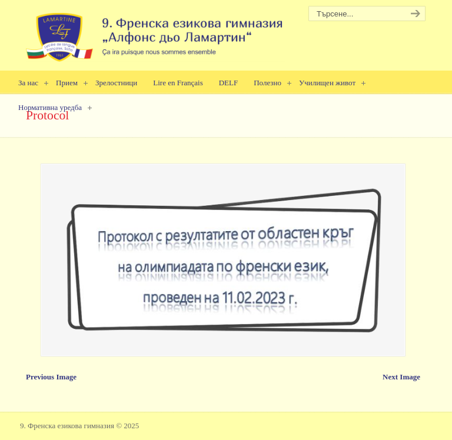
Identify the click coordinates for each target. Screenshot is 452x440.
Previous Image (51, 376)
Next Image (401, 376)
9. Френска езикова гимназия (155, 33)
